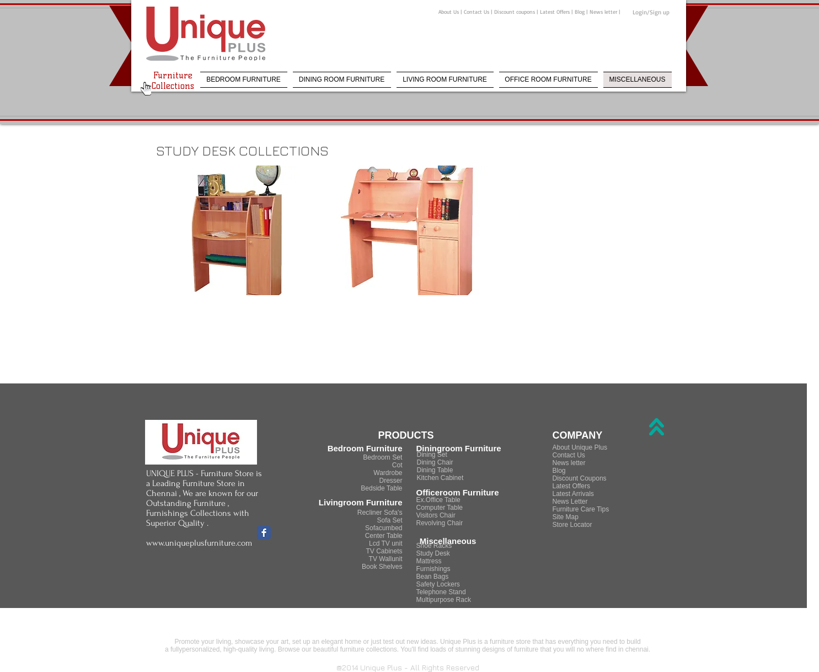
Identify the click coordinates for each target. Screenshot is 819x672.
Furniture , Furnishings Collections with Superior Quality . (197, 513)
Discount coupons (515, 11)
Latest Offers (555, 11)
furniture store (510, 642)
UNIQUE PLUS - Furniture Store (200, 473)
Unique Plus (458, 642)
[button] (238, 230)
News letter (603, 11)
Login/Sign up (651, 12)
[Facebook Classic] (264, 533)
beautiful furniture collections (354, 649)
